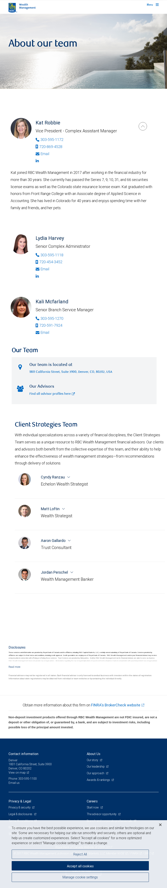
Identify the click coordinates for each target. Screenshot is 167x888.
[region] (83, 854)
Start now (93, 807)
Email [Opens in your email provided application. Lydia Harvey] (42, 269)
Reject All (80, 854)
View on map (17, 772)
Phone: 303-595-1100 (23, 778)
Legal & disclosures (21, 814)
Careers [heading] (92, 801)
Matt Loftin (50, 508)
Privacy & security (20, 807)
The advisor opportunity (102, 814)
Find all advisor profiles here (52, 394)
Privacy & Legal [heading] (20, 801)
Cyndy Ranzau (53, 477)
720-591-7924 (49, 325)
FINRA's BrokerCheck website (115, 705)
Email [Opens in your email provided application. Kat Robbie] (42, 153)
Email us (14, 783)
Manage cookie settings (80, 877)
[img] (83, 51)
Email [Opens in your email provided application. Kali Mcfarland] (42, 332)
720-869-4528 (49, 146)
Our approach (96, 773)
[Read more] (14, 666)
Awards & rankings (99, 780)
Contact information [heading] (23, 754)
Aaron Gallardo (53, 540)
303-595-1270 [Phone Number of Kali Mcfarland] (49, 318)
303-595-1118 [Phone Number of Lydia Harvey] (49, 255)
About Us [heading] (93, 754)
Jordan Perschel (55, 572)
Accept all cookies (80, 866)
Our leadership (96, 766)
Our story (93, 760)
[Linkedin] (83, 160)
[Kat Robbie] (143, 126)
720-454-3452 (49, 261)
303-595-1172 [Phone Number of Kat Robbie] (49, 139)
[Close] (160, 824)
